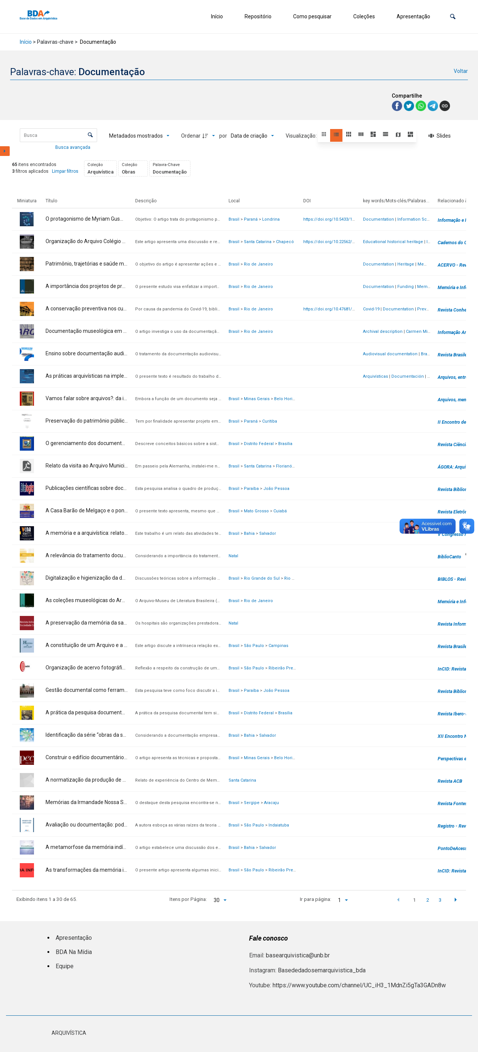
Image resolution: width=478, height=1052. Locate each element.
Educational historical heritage (393, 241)
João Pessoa (276, 488)
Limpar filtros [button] (65, 171)
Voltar (461, 71)
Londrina (271, 219)
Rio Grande (295, 578)
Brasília (285, 443)
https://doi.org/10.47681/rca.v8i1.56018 (341, 309)
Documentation (378, 219)
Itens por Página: (188, 899)
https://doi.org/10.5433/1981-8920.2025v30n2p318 (351, 219)
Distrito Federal (259, 443)
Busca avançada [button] (73, 147)
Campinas (278, 645)
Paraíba (251, 488)
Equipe (65, 966)
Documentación (407, 376)
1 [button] (414, 900)
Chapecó (285, 241)
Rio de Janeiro (258, 264)
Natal (233, 555)
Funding (405, 286)
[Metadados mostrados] (139, 135)
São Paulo (254, 645)
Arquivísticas (375, 376)
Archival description (383, 331)
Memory (426, 264)
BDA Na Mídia (74, 952)
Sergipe (252, 802)
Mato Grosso (256, 511)
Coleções (364, 16)
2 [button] (427, 900)
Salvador (267, 533)
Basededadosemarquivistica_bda (322, 970)
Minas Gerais (257, 398)
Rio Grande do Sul (262, 578)
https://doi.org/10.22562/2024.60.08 (337, 241)
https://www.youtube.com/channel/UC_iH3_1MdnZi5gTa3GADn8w (359, 985)
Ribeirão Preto (283, 668)
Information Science (417, 219)
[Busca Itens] (58, 135)
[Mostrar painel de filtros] (5, 151)
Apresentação (413, 16)
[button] (452, 16)
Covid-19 (371, 309)
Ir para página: (315, 899)
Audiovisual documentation (390, 354)
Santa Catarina (257, 241)
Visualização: (302, 136)
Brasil (234, 219)
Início (217, 16)
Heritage (405, 264)
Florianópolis (289, 466)
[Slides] (439, 135)
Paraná (251, 219)
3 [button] (440, 900)
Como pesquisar (312, 16)
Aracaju (271, 802)
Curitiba (269, 421)
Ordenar (191, 136)
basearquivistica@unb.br (298, 955)
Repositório (258, 16)
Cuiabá (280, 511)
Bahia (249, 533)
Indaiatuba (279, 825)
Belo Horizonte (289, 398)
